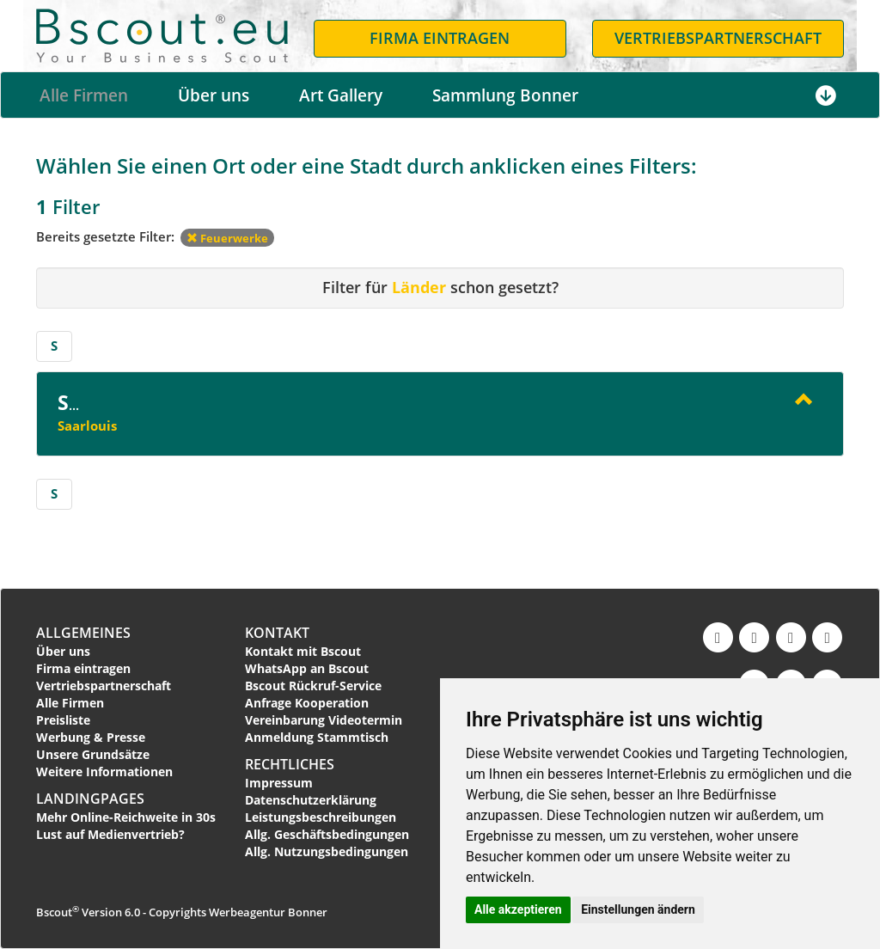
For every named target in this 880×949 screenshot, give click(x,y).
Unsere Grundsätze (93, 754)
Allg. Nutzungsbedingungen (326, 851)
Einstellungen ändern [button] (638, 909)
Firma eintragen (83, 668)
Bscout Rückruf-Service (313, 685)
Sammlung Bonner (505, 95)
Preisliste (63, 720)
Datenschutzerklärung (310, 800)
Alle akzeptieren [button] (518, 909)
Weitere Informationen (104, 771)
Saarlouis (87, 425)
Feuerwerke (227, 238)
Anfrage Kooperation (307, 703)
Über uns (213, 95)
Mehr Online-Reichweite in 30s (126, 817)
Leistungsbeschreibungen (320, 817)
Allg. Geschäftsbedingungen (327, 834)
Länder (419, 287)
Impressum (279, 783)
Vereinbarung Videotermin (323, 720)
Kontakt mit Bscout (303, 651)
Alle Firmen (84, 95)
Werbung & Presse (90, 737)
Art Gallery (340, 95)
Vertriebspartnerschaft (103, 685)
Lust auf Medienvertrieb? (110, 834)
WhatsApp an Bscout (307, 668)
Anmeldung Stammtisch (316, 737)
